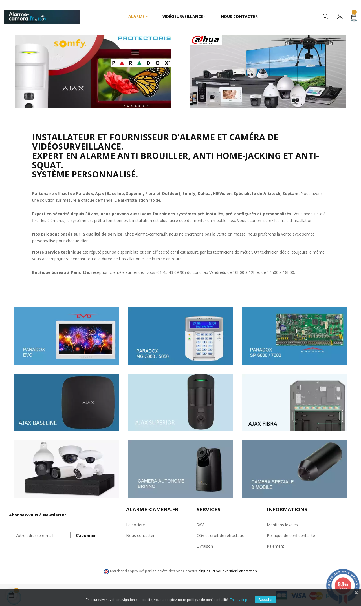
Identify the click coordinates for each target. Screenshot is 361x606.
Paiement (275, 546)
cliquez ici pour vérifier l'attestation (228, 571)
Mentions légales (282, 524)
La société (135, 524)
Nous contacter (140, 535)
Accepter (265, 600)
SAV (200, 524)
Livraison (205, 546)
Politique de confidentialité (291, 535)
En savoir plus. (241, 600)
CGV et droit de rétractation (222, 535)
